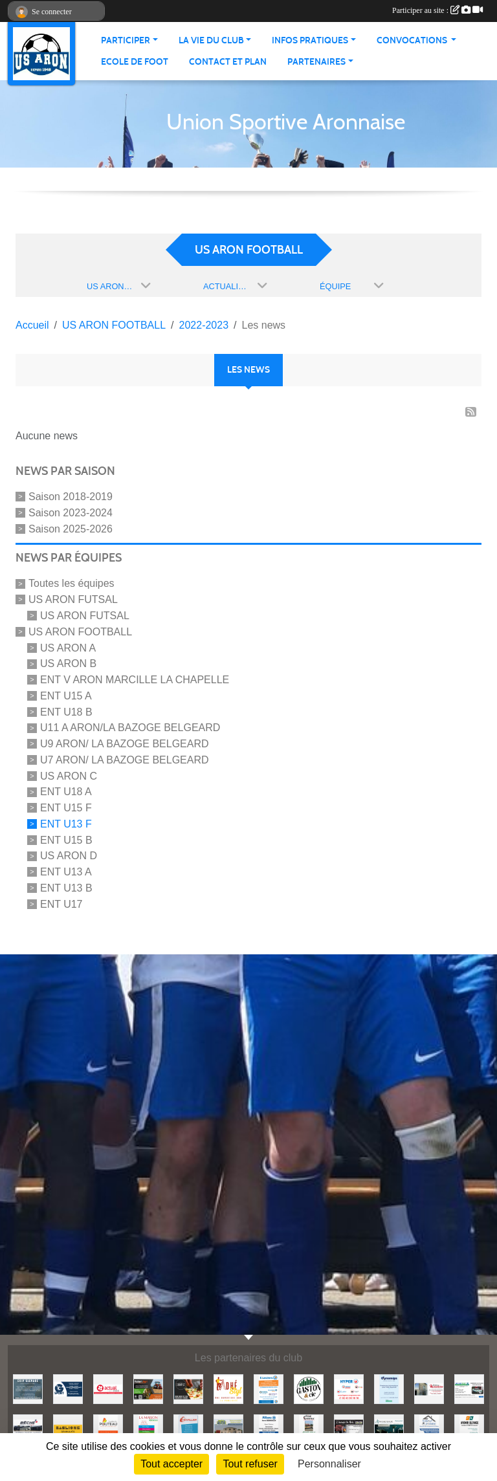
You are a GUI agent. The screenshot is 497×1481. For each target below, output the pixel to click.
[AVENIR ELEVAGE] (469, 1428)
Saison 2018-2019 (70, 496)
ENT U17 (61, 904)
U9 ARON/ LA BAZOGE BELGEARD (124, 743)
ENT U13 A (66, 871)
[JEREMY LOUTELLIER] (429, 1388)
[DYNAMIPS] (389, 1388)
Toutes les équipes (71, 583)
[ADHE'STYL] (228, 1388)
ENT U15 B (66, 839)
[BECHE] (28, 1428)
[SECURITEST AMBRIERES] (469, 1388)
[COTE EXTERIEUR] (309, 1428)
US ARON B (68, 663)
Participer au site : (437, 10)
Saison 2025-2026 (70, 528)
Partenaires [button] (316, 61)
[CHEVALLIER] (188, 1428)
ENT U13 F (66, 823)
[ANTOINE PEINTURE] (389, 1428)
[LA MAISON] (148, 1428)
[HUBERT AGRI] (148, 1388)
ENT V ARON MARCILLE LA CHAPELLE (134, 679)
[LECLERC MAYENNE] (268, 1388)
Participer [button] (125, 40)
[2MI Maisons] (228, 1428)
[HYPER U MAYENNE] (349, 1388)
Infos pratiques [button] (310, 40)
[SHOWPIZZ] (188, 1388)
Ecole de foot (134, 61)
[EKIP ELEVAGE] (28, 1388)
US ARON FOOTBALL (80, 631)
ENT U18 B (66, 711)
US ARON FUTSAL (73, 599)
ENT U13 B (66, 888)
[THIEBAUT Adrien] (429, 1428)
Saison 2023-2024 (70, 512)
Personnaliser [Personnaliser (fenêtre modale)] (329, 1463)
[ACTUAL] (108, 1388)
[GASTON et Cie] (309, 1388)
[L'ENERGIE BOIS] (349, 1428)
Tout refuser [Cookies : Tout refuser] (250, 1463)
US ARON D (68, 855)
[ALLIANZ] (268, 1428)
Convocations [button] (413, 40)
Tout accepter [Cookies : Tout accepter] (171, 1463)
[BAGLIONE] (68, 1428)
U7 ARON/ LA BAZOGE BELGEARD (124, 759)
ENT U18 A (66, 791)
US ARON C (68, 775)
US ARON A (68, 647)
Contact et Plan (228, 61)
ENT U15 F (66, 807)
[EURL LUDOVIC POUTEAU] (108, 1428)
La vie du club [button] (211, 40)
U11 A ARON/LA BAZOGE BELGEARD (130, 727)
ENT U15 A (66, 695)
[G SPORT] (68, 1388)
